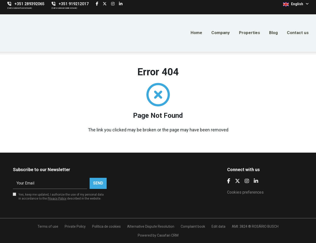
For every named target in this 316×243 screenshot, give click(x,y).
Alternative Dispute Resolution (150, 226)
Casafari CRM (167, 235)
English (296, 4)
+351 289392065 (29, 3)
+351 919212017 (74, 3)
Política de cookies (106, 226)
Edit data (218, 226)
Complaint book (193, 226)
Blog (273, 32)
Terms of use (48, 226)
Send (98, 183)
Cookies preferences (245, 192)
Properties (249, 32)
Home (196, 32)
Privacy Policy (57, 198)
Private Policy (75, 226)
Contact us (298, 32)
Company (220, 32)
